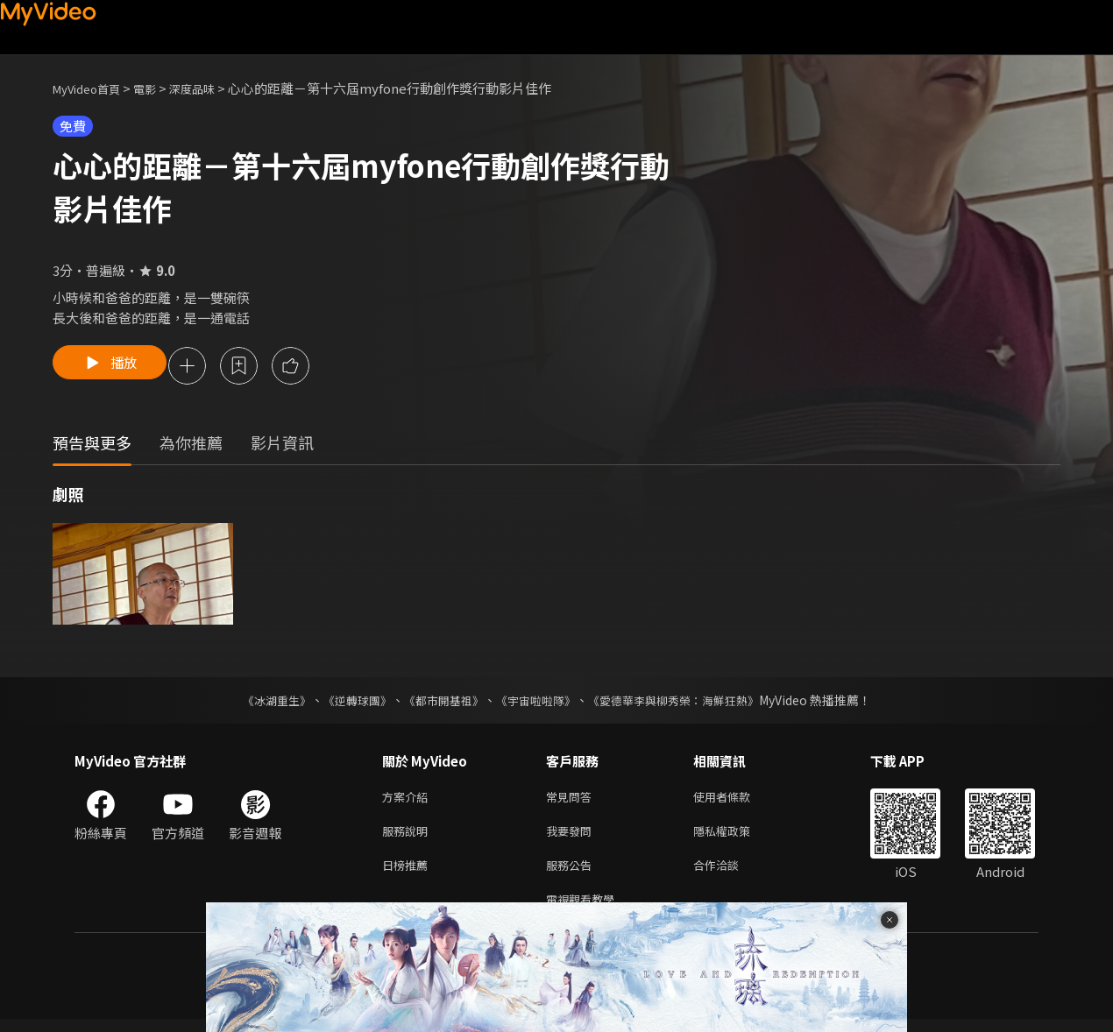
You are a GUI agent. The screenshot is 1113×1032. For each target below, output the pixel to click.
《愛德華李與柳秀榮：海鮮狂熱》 (684, 702)
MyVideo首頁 (92, 88)
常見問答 (572, 800)
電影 (158, 88)
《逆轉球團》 (347, 702)
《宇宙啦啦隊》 (537, 702)
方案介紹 (408, 800)
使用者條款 (736, 800)
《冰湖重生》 (261, 702)
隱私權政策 (736, 837)
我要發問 (572, 837)
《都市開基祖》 (439, 702)
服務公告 (572, 874)
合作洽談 (730, 874)
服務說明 (408, 837)
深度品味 (211, 88)
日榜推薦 (408, 874)
